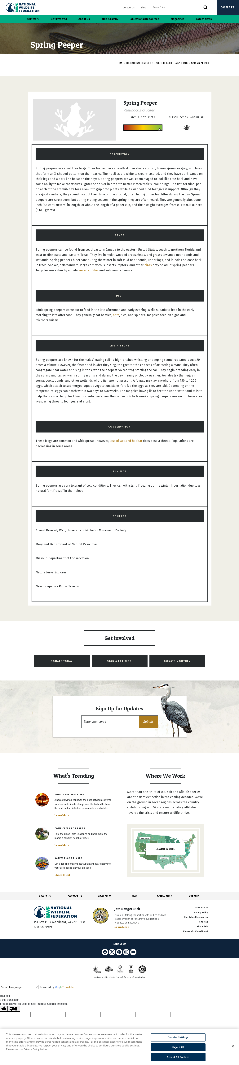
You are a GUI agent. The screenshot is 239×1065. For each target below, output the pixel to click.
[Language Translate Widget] (19, 987)
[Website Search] (179, 7)
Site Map (203, 922)
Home (120, 63)
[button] (148, 721)
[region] (119, 1047)
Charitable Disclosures (196, 917)
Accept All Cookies (178, 1057)
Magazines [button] (177, 19)
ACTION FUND (164, 896)
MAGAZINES (104, 896)
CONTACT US (75, 896)
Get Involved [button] (59, 19)
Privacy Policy (200, 912)
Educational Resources (139, 63)
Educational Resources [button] (144, 19)
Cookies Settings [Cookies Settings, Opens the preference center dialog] (178, 1037)
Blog (143, 7)
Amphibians (181, 63)
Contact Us (129, 7)
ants (116, 315)
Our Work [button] (33, 19)
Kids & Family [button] (109, 19)
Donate (228, 7)
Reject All (178, 1047)
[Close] (233, 1046)
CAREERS (194, 896)
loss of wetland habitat (126, 441)
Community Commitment (195, 931)
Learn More (62, 815)
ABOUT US (45, 896)
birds (148, 265)
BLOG (134, 896)
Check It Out (62, 875)
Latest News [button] (204, 19)
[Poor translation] (14, 1009)
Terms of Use (201, 907)
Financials (202, 926)
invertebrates (89, 270)
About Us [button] (84, 19)
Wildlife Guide (164, 63)
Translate (64, 987)
